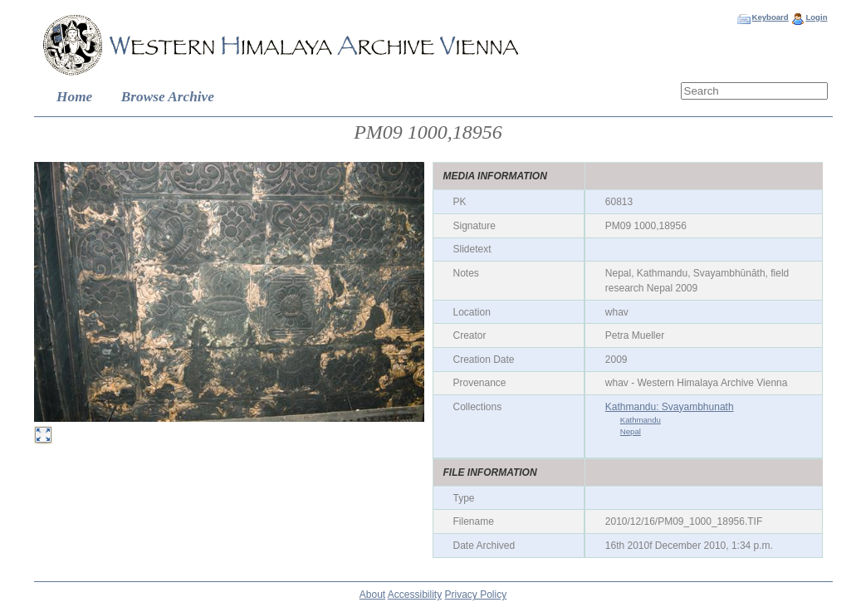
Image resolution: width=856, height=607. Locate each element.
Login (816, 17)
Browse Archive (167, 97)
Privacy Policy (476, 594)
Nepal (630, 431)
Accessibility (415, 594)
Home (74, 97)
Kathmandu (640, 419)
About (372, 594)
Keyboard (769, 17)
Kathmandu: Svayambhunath (669, 407)
